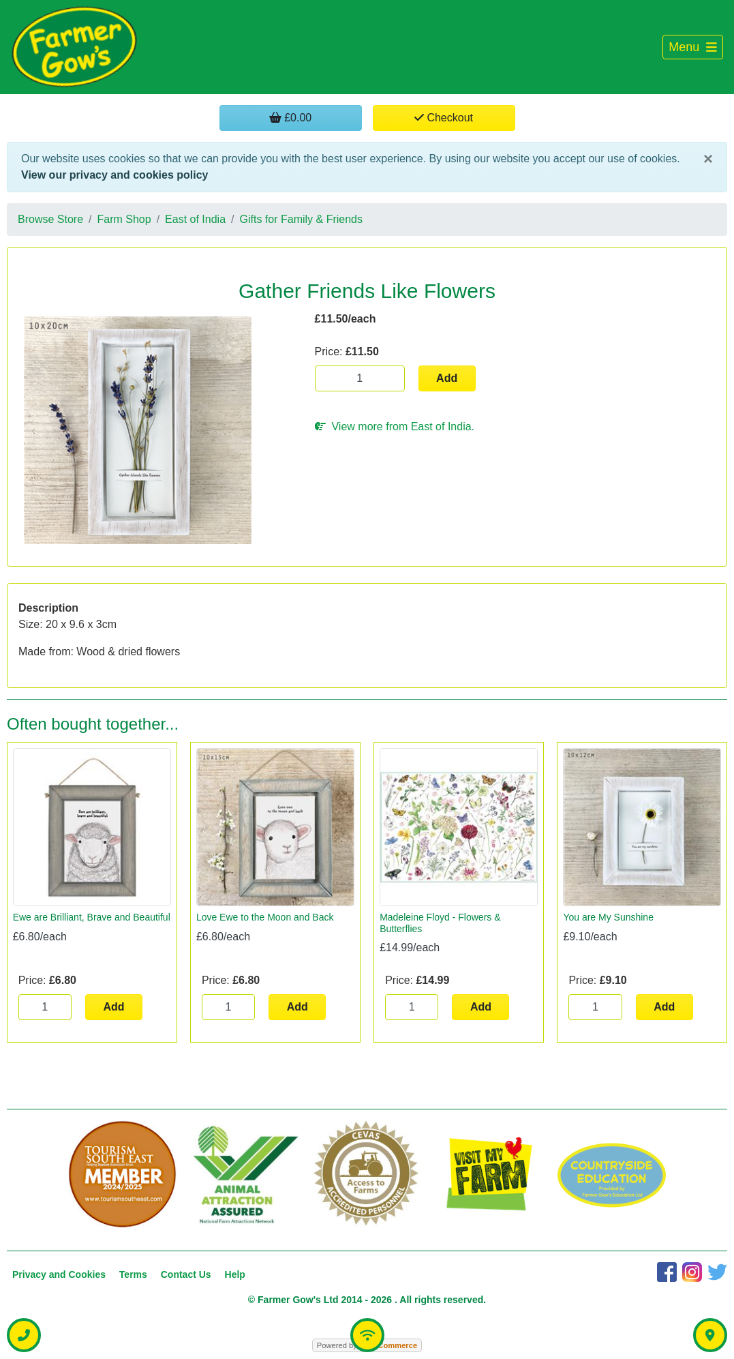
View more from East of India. (394, 426)
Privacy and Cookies (59, 1274)
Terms (133, 1274)
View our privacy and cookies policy (114, 175)
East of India (195, 219)
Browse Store (50, 219)
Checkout (443, 117)
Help (235, 1274)
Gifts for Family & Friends (301, 219)
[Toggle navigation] (692, 47)
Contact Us (186, 1274)
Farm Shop (124, 219)
